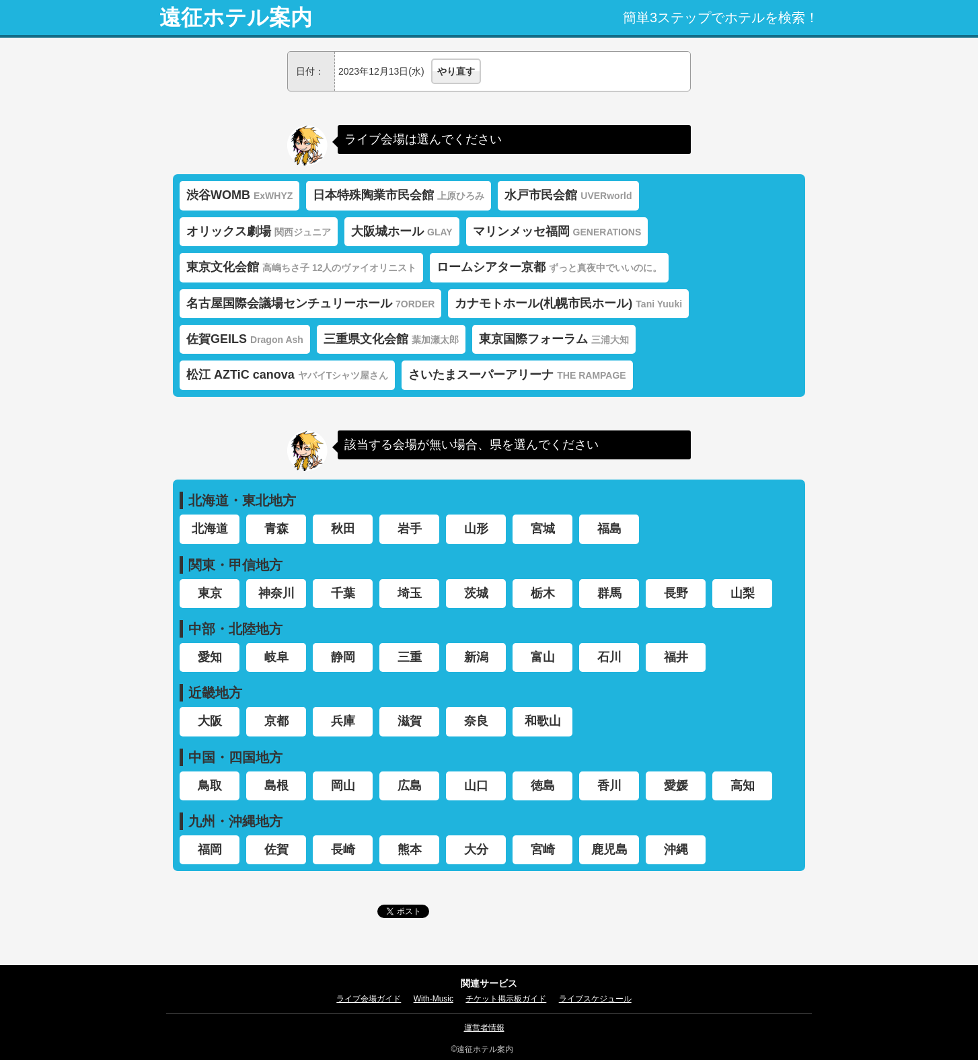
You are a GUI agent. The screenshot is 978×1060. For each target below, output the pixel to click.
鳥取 (210, 785)
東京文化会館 (301, 267)
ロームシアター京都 (549, 267)
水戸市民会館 (568, 195)
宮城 (543, 528)
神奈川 (276, 593)
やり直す (456, 71)
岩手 (410, 528)
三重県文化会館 (391, 339)
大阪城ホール (402, 231)
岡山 (343, 785)
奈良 (476, 721)
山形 (476, 528)
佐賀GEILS (244, 339)
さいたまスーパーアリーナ (517, 374)
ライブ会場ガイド (368, 999)
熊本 (410, 849)
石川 (609, 657)
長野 (676, 593)
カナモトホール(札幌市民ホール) (568, 303)
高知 (742, 785)
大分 (476, 849)
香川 (609, 785)
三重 (410, 657)
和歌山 (543, 721)
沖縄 (676, 849)
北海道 (210, 528)
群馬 (609, 593)
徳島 (543, 785)
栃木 (543, 593)
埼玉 (410, 593)
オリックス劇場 (258, 231)
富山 (543, 657)
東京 (210, 593)
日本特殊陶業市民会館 (398, 195)
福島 (609, 528)
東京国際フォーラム (554, 339)
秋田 (343, 528)
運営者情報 (484, 1027)
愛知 (210, 657)
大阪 (210, 721)
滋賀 (410, 721)
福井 (676, 657)
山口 (476, 785)
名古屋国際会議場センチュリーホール (310, 303)
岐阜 (276, 657)
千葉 (343, 593)
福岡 (210, 849)
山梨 (742, 593)
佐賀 (276, 849)
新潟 (476, 657)
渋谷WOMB (239, 195)
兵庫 (343, 721)
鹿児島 (609, 849)
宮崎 (543, 849)
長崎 (343, 849)
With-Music (433, 999)
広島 (410, 785)
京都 (276, 721)
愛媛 (676, 785)
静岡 (343, 657)
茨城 (476, 593)
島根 (276, 785)
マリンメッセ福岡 (557, 231)
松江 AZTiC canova (287, 374)
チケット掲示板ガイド (505, 999)
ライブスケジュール (595, 999)
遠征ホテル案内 (235, 17)
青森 (276, 528)
